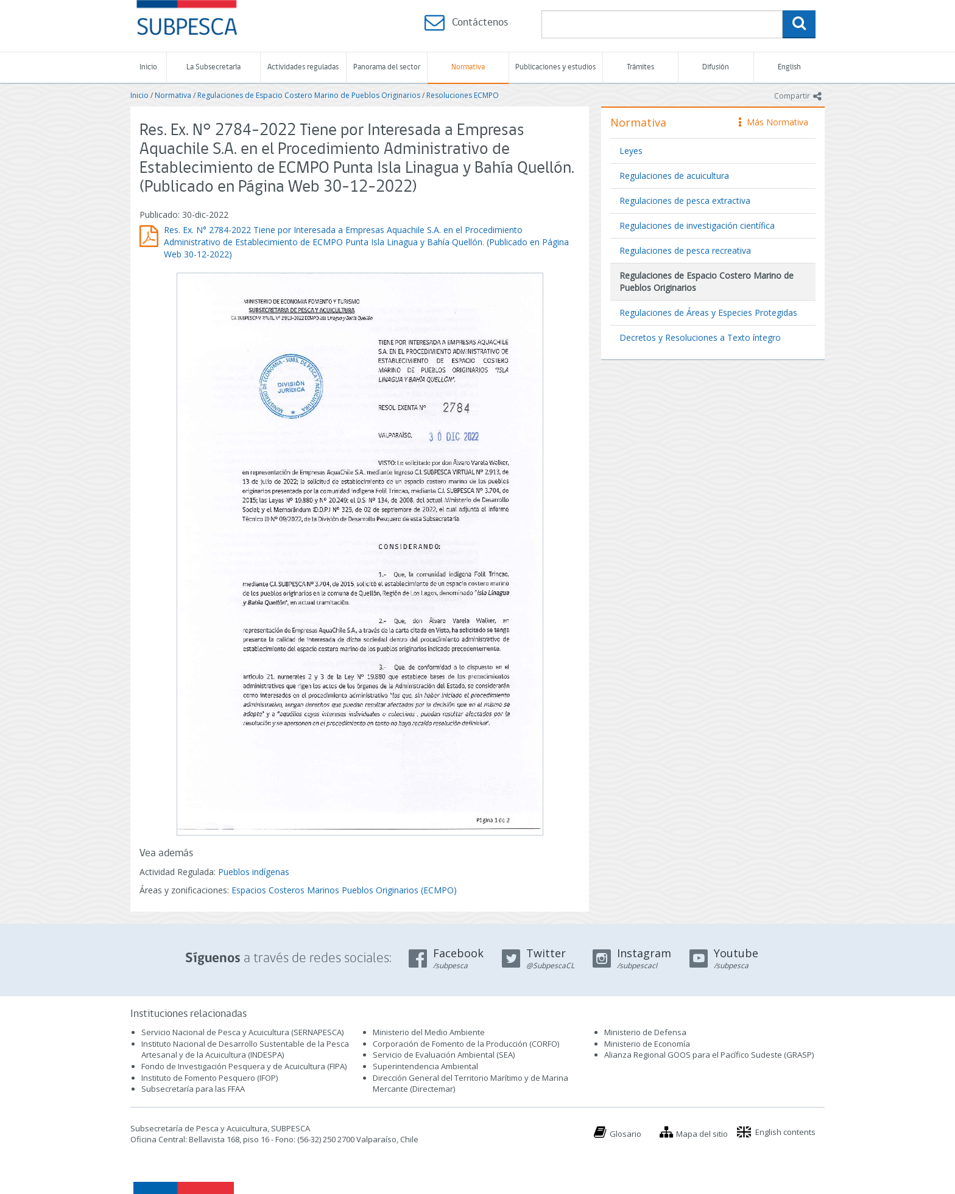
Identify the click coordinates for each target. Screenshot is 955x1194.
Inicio (148, 67)
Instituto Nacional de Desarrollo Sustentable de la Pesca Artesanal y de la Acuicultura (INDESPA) (245, 1049)
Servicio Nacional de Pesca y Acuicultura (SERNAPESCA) (242, 1032)
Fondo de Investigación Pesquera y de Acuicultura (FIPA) (244, 1066)
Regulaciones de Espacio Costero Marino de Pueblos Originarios (308, 95)
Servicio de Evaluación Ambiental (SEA (443, 1054)
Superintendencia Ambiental (425, 1066)
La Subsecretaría (213, 67)
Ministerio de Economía (647, 1043)
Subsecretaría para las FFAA (193, 1088)
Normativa (468, 67)
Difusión (715, 67)
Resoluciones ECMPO (462, 95)
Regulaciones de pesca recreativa (685, 250)
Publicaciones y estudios (555, 67)
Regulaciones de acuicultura (674, 175)
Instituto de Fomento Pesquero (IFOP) (209, 1077)
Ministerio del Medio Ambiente (429, 1032)
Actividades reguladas (303, 67)
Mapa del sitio (702, 1133)
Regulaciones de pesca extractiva (684, 200)
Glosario (625, 1133)
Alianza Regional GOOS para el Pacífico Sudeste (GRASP (708, 1054)
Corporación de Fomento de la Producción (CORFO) (466, 1043)
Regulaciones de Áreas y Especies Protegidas (708, 312)
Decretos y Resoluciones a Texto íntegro (700, 337)
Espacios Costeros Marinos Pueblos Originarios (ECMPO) (344, 890)
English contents (785, 1131)
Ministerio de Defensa (645, 1032)
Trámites (640, 67)
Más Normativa (773, 122)
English (789, 67)
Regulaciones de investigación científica (697, 225)
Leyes (631, 150)
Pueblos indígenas (253, 872)
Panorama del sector (386, 67)
